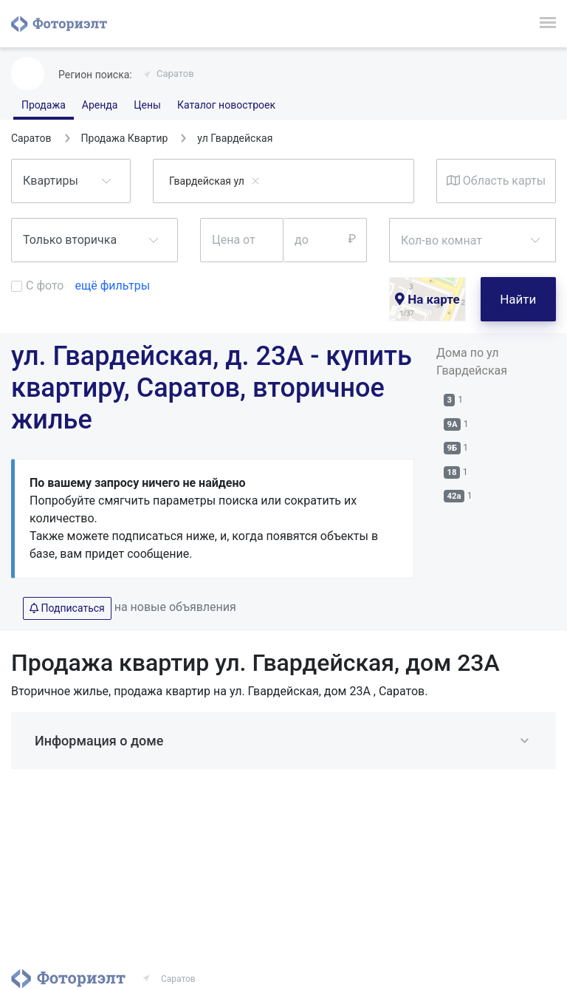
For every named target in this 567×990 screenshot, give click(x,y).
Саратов (175, 73)
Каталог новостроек (226, 105)
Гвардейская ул (206, 181)
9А (452, 424)
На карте (427, 299)
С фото (44, 286)
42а (454, 496)
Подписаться (67, 608)
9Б (452, 448)
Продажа (43, 105)
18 (452, 472)
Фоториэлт (59, 23)
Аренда (100, 105)
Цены (147, 105)
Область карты (496, 181)
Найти (518, 299)
